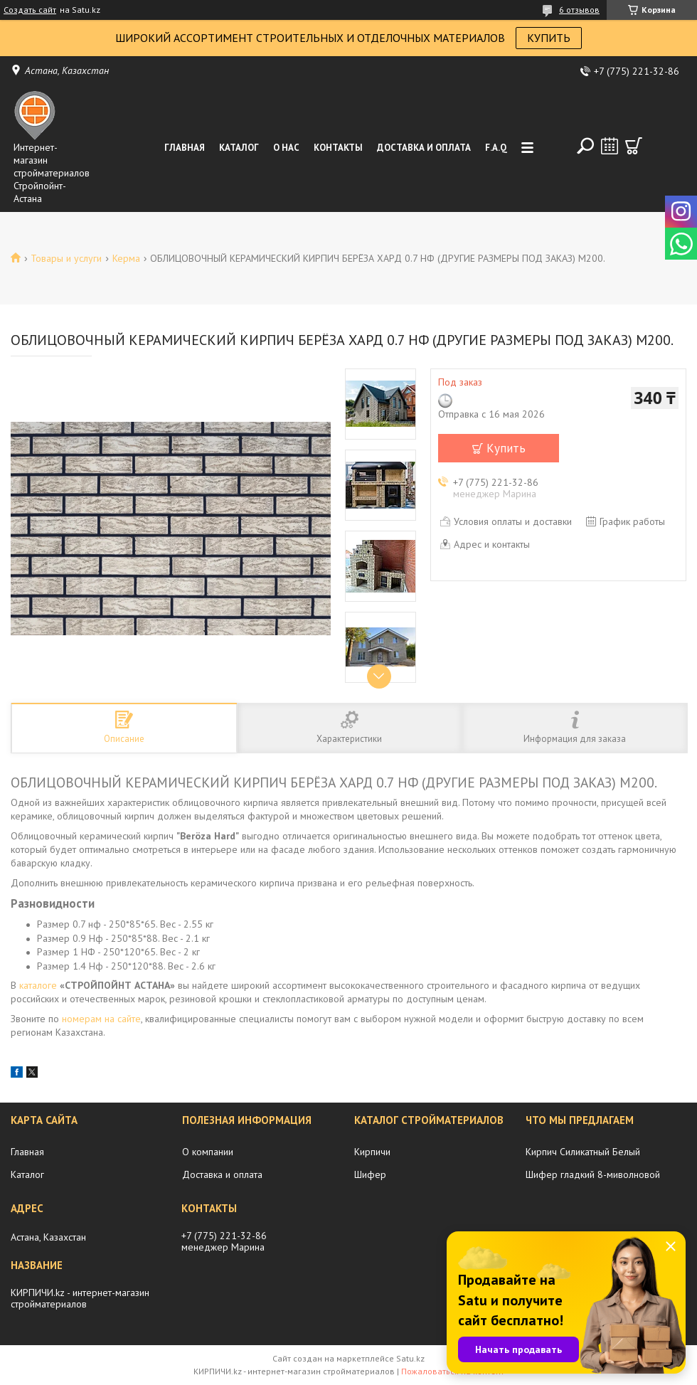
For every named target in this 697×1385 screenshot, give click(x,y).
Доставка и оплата (424, 148)
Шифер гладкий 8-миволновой (593, 1174)
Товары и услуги (66, 258)
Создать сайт (30, 10)
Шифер (370, 1174)
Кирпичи (372, 1151)
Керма (126, 258)
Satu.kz (410, 1358)
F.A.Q (496, 148)
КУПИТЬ (548, 38)
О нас (286, 148)
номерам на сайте (101, 1018)
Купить (506, 448)
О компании (207, 1151)
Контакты (338, 148)
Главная (184, 148)
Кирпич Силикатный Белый (583, 1151)
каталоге (38, 985)
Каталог (239, 148)
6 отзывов (579, 9)
